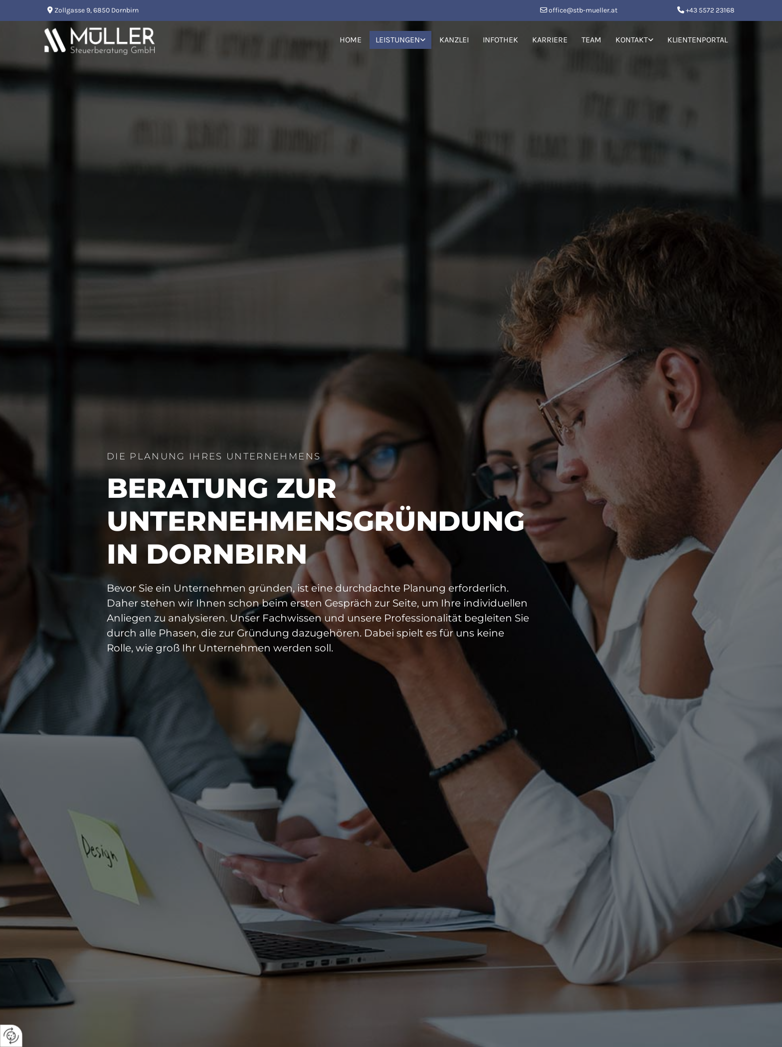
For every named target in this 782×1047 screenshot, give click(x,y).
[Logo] (157, 39)
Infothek (500, 39)
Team (591, 39)
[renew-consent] (11, 1036)
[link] (400, 40)
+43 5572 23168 (710, 10)
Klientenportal (697, 39)
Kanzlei (454, 39)
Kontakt (631, 39)
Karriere (550, 39)
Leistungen (398, 39)
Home (351, 39)
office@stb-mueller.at (583, 10)
